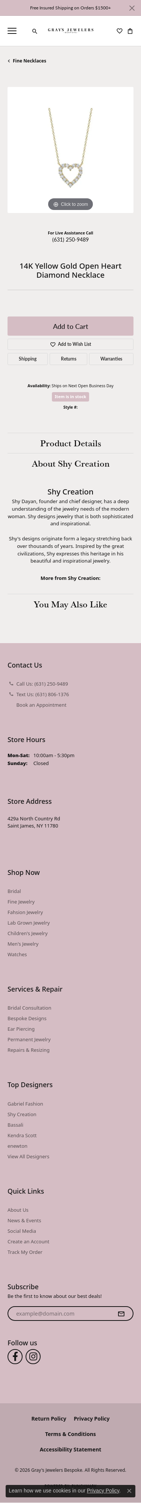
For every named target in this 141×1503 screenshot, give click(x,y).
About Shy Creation (70, 463)
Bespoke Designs (27, 1018)
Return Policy (48, 1418)
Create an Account (28, 1241)
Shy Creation (22, 1114)
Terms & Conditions (70, 1434)
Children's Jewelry (28, 933)
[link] (24, 30)
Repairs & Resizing (29, 1050)
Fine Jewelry (21, 901)
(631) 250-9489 (70, 239)
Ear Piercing (21, 1028)
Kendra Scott (22, 1135)
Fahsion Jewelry (25, 912)
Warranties (111, 359)
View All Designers (28, 1156)
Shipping (27, 359)
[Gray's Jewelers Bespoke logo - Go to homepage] (70, 31)
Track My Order (25, 1252)
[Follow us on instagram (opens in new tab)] (33, 1356)
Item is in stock (70, 396)
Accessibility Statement (71, 1449)
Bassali (15, 1124)
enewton (17, 1145)
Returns (68, 359)
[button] (35, 31)
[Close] (131, 8)
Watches (17, 954)
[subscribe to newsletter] (121, 1313)
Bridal (14, 891)
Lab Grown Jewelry (29, 922)
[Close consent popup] (129, 1491)
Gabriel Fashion (25, 1103)
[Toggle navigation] (12, 30)
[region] (70, 150)
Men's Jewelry (23, 943)
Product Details (70, 443)
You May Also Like (70, 604)
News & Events (24, 1220)
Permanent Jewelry (29, 1039)
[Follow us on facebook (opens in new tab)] (15, 1356)
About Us (18, 1209)
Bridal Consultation (29, 1007)
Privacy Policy (91, 1418)
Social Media (22, 1231)
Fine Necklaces (29, 61)
